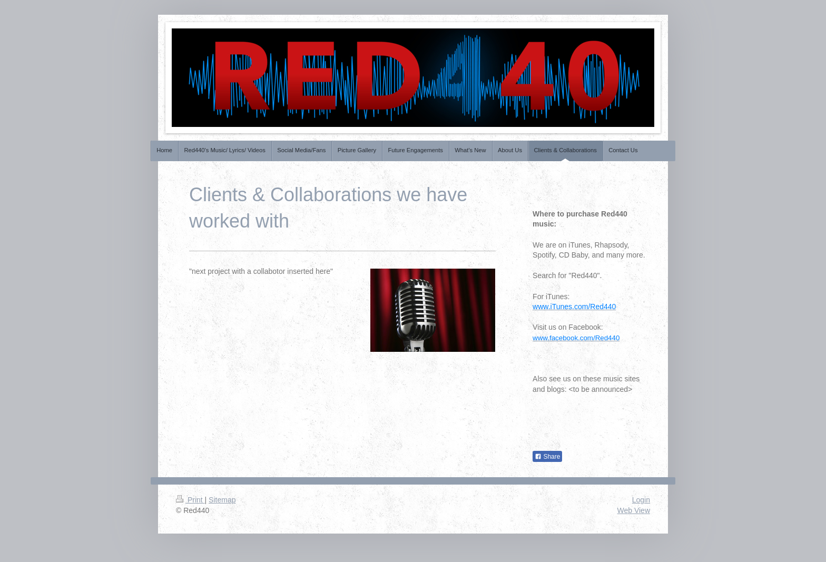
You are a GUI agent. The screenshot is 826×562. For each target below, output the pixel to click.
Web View (633, 510)
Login (641, 500)
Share (547, 456)
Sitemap (222, 500)
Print (190, 500)
